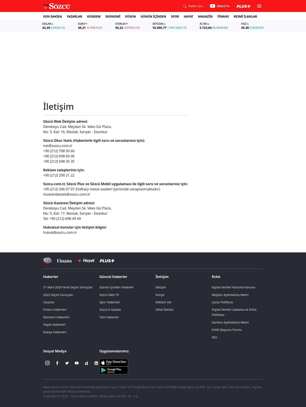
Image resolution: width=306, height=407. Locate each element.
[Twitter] (67, 363)
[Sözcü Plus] (107, 260)
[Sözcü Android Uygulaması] (113, 369)
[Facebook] (57, 363)
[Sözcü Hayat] (86, 260)
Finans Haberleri (55, 309)
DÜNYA (130, 16)
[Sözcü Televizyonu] (47, 260)
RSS (214, 337)
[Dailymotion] (86, 363)
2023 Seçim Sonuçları (58, 295)
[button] (259, 6)
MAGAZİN (205, 16)
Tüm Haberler (109, 317)
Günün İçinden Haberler (116, 287)
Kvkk (216, 276)
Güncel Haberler (113, 276)
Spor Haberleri (109, 302)
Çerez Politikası (222, 302)
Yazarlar (49, 302)
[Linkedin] (96, 363)
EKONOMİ (112, 16)
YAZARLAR (74, 16)
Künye (160, 295)
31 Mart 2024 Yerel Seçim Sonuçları (68, 287)
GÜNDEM (94, 16)
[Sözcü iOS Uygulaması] (113, 362)
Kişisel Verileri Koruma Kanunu (234, 287)
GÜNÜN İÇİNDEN (153, 16)
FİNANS (223, 16)
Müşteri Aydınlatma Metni (230, 295)
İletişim (162, 276)
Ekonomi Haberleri (56, 317)
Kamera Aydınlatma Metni (230, 322)
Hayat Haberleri (54, 324)
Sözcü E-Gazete (110, 309)
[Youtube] (76, 363)
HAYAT (188, 16)
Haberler (50, 276)
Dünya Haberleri (55, 332)
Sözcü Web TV (109, 295)
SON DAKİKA (52, 16)
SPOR (175, 16)
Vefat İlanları (165, 309)
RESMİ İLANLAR (245, 16)
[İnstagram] (47, 363)
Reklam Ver (164, 302)
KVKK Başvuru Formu (227, 330)
